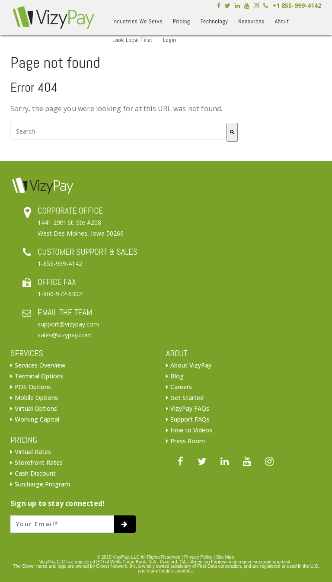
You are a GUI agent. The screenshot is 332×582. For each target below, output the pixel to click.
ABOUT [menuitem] (177, 353)
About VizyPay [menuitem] (190, 365)
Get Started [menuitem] (187, 397)
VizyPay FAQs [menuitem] (189, 408)
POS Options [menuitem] (33, 387)
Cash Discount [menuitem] (35, 473)
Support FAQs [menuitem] (190, 419)
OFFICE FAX (57, 282)
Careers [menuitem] (181, 387)
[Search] (232, 132)
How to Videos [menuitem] (191, 430)
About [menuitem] (282, 21)
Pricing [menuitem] (181, 21)
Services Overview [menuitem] (40, 365)
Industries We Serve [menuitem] (137, 21)
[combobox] (118, 131)
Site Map (225, 557)
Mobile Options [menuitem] (36, 397)
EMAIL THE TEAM (65, 312)
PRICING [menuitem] (23, 439)
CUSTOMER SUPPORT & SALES (87, 251)
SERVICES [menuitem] (26, 353)
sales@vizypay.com (65, 335)
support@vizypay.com (68, 324)
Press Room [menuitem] (187, 441)
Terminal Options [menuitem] (39, 376)
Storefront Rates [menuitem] (39, 462)
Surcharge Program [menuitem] (42, 484)
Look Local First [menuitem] (132, 40)
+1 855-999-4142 (296, 5)
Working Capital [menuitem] (37, 419)
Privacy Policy (198, 557)
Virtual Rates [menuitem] (33, 452)
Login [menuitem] (169, 40)
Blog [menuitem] (177, 376)
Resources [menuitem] (251, 21)
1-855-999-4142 (60, 263)
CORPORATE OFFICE (70, 210)
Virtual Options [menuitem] (36, 408)
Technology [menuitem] (214, 21)
